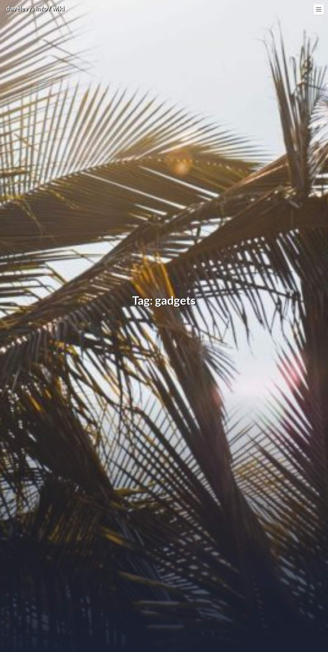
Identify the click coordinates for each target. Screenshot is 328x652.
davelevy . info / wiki (35, 8)
